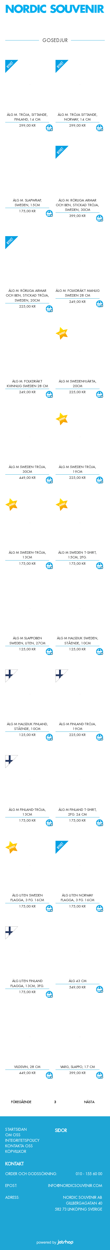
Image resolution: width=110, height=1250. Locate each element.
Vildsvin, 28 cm (27, 1067)
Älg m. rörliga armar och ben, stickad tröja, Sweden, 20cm (27, 295)
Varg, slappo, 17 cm (77, 1067)
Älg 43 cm (77, 981)
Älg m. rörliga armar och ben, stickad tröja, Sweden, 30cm (77, 205)
